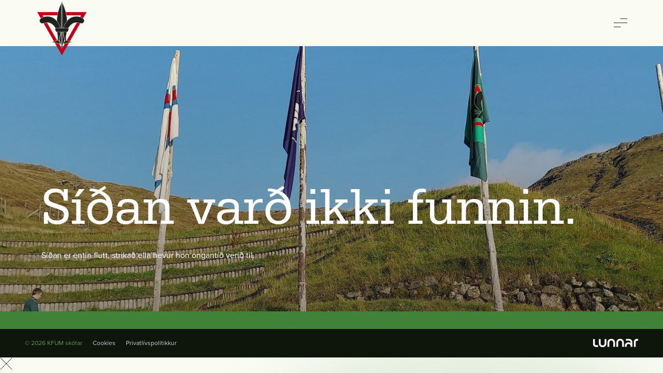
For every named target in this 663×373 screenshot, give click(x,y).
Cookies (104, 343)
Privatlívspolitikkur (151, 343)
